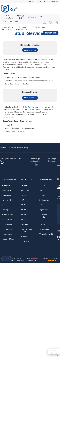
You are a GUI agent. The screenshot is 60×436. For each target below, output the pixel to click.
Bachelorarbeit (7, 190)
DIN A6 (23, 219)
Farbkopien (25, 224)
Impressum (43, 210)
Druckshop (5, 185)
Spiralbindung (6, 224)
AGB (41, 205)
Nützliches (5, 29)
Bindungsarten (7, 234)
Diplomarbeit (6, 200)
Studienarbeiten (9, 179)
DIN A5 (23, 214)
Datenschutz (44, 229)
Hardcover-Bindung (8, 214)
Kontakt (43, 1)
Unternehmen (45, 179)
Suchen (31, 1)
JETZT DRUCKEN (50, 33)
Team (41, 190)
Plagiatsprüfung (39, 27)
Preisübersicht (26, 185)
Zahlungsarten (44, 200)
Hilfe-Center (53, 1)
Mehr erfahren (30, 50)
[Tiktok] (58, 240)
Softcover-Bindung (8, 219)
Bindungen (23, 27)
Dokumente (25, 190)
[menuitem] (6, 258)
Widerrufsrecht (16, 258)
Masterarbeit (6, 195)
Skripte (23, 195)
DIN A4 (23, 210)
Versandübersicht (46, 234)
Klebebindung (6, 229)
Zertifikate (25, 241)
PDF (22, 200)
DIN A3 (23, 205)
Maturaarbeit (6, 205)
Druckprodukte (7, 27)
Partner (42, 195)
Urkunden (24, 236)
